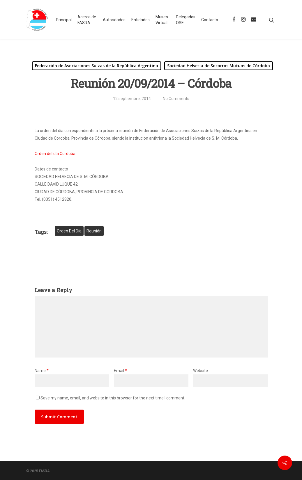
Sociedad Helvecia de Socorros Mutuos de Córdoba (218, 65)
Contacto (209, 19)
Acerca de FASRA (86, 20)
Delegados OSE (185, 20)
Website (200, 370)
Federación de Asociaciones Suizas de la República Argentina (96, 65)
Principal (64, 19)
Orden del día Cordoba (55, 153)
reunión (94, 231)
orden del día (69, 231)
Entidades (140, 19)
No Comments (176, 98)
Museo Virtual (162, 20)
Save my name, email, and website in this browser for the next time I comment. (112, 398)
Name (42, 370)
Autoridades (114, 19)
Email (120, 370)
